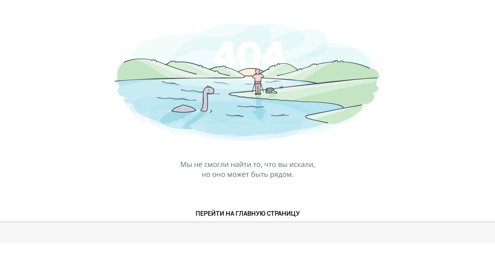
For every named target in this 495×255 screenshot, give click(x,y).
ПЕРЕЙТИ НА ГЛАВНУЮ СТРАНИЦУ (248, 213)
